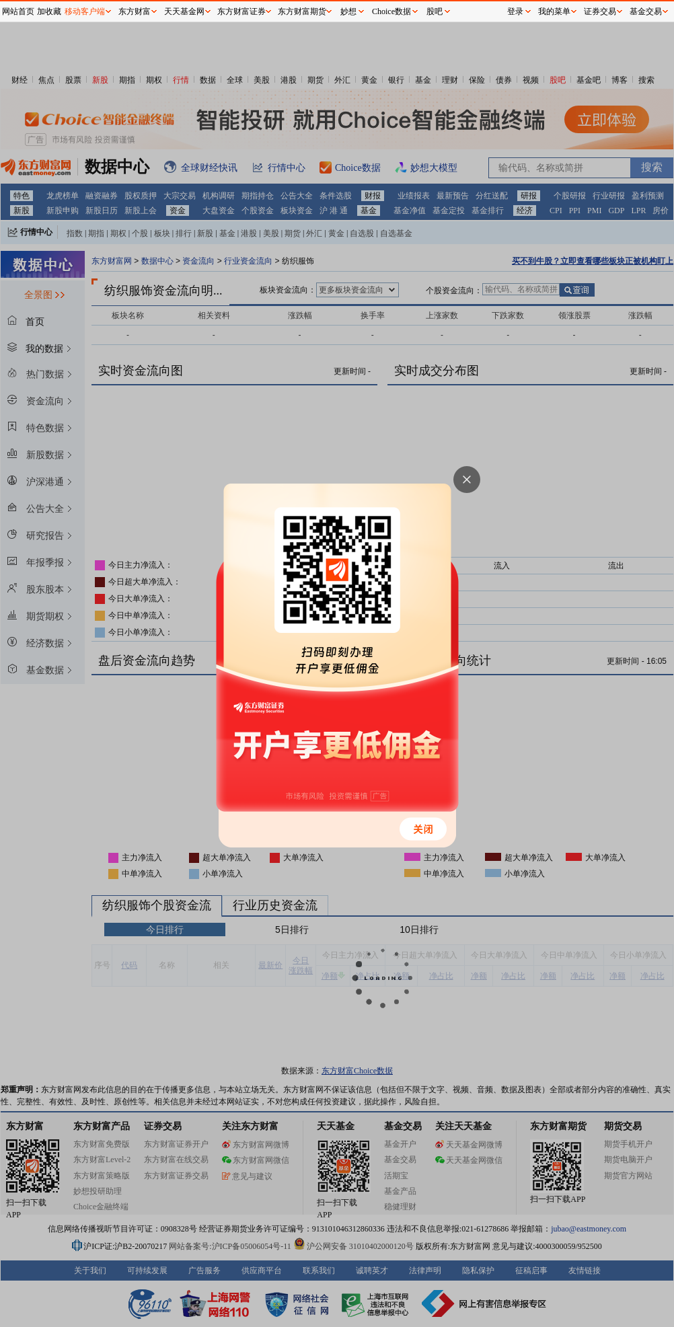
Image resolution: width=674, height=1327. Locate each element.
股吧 (434, 11)
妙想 (348, 11)
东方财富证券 (241, 11)
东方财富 (134, 11)
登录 (515, 11)
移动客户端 (85, 11)
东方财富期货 (302, 11)
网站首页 (18, 11)
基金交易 (646, 11)
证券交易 (600, 11)
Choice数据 (391, 11)
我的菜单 (554, 11)
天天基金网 (184, 11)
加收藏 (49, 11)
